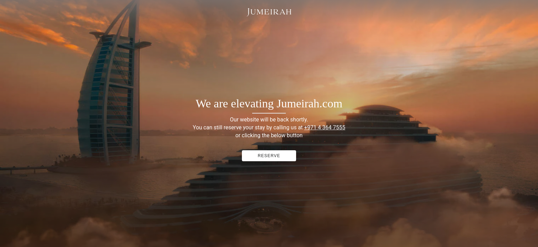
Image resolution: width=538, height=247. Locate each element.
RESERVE (269, 155)
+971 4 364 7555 (324, 127)
